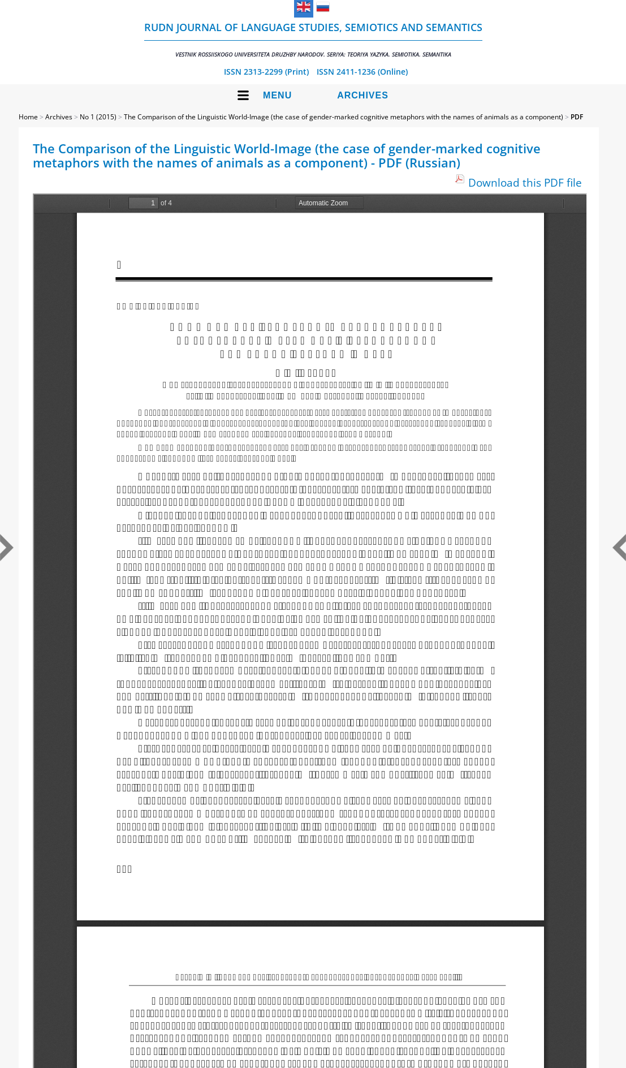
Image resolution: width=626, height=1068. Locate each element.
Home (28, 117)
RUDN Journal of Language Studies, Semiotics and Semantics (313, 39)
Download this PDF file (525, 182)
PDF (577, 117)
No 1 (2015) (98, 117)
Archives (362, 95)
